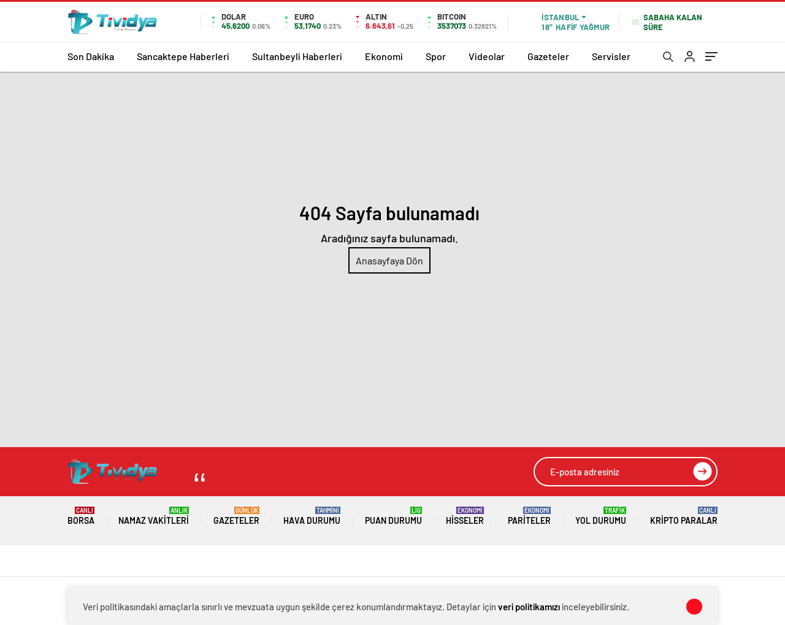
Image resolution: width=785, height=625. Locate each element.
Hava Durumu (311, 516)
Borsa (80, 516)
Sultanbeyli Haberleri (297, 56)
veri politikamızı (529, 606)
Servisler (611, 56)
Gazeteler (548, 56)
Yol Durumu (600, 516)
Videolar (487, 56)
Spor (436, 56)
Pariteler (529, 516)
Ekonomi (384, 56)
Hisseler (465, 516)
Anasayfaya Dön (389, 260)
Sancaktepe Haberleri (183, 56)
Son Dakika (90, 56)
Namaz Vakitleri (153, 516)
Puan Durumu (393, 516)
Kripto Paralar (684, 516)
